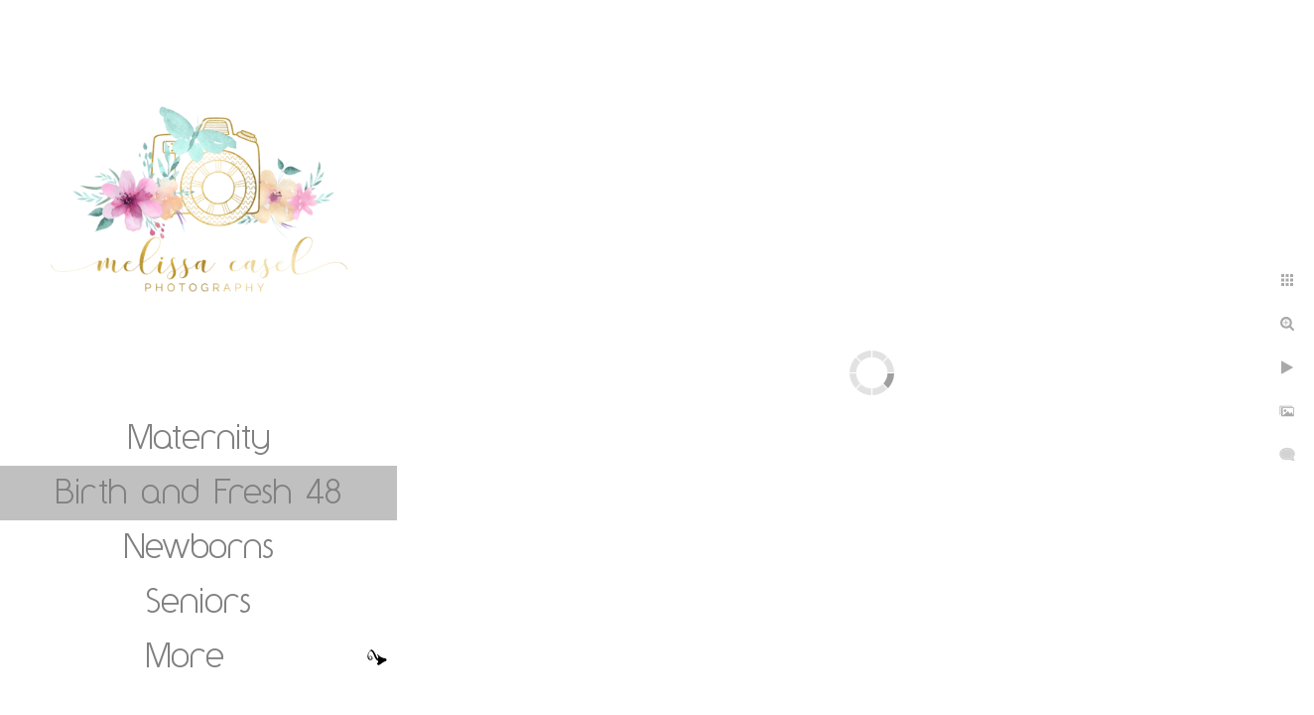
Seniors (198, 600)
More (185, 654)
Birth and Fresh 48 (198, 490)
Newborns (199, 545)
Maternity (199, 436)
